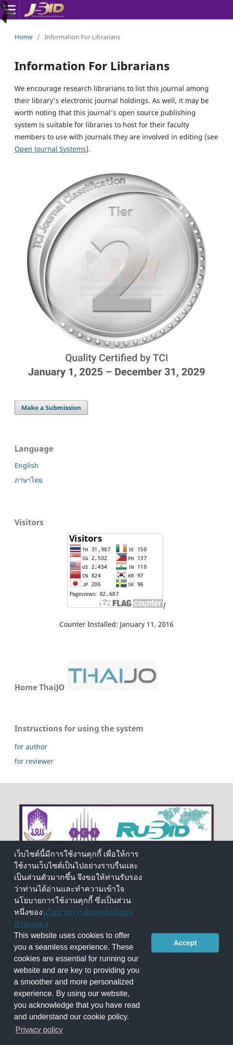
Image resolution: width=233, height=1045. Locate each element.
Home (23, 36)
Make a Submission (51, 407)
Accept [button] (185, 943)
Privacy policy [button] (39, 1030)
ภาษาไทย (29, 480)
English (27, 465)
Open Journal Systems (50, 148)
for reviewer (34, 761)
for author (31, 746)
